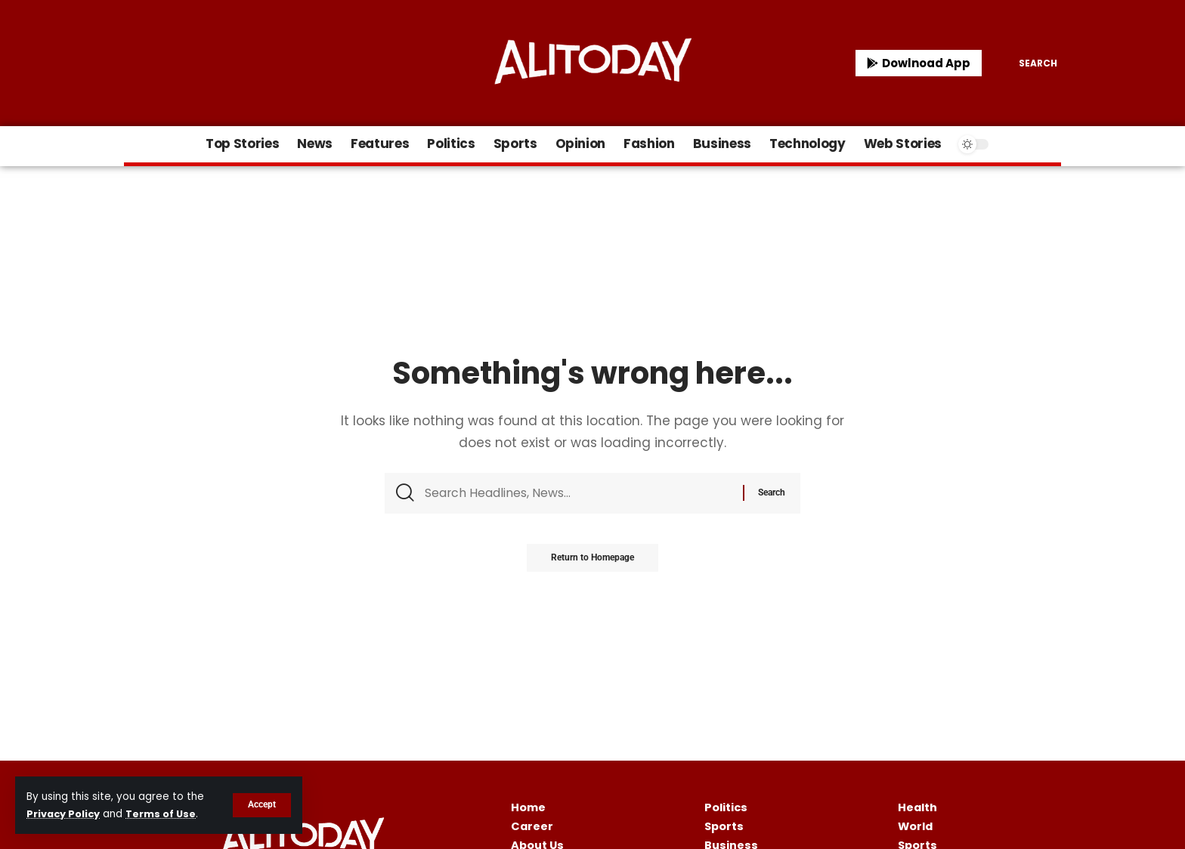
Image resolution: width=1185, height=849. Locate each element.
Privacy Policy (65, 814)
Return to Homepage (592, 561)
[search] (1027, 63)
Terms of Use (167, 814)
